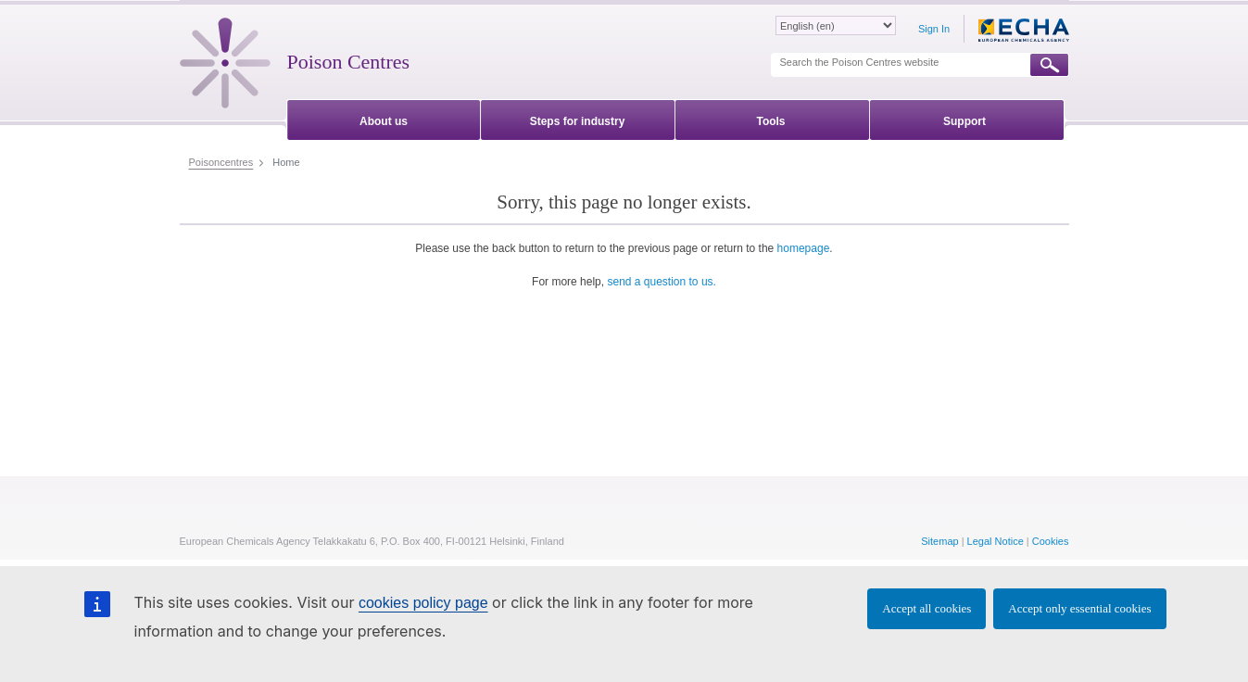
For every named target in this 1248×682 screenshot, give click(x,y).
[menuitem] (384, 118)
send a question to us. (661, 281)
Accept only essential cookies (1079, 608)
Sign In (934, 28)
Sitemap (939, 541)
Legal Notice (995, 541)
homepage (803, 248)
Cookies (1050, 541)
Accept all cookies (926, 608)
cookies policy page (423, 603)
